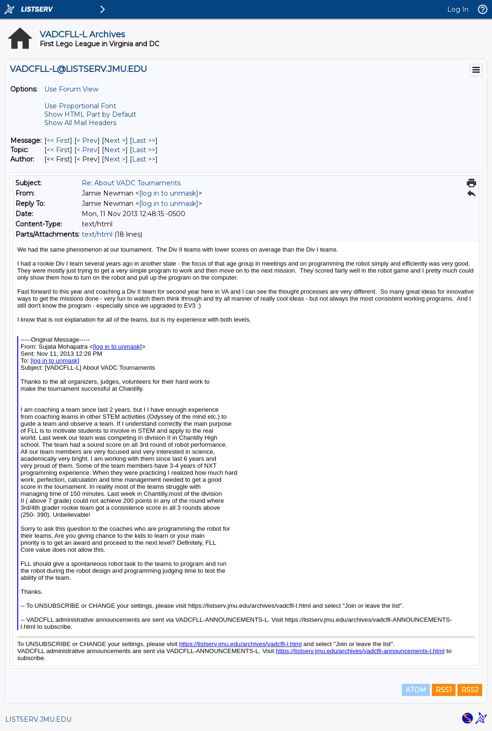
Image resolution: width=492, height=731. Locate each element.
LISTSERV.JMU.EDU (38, 719)
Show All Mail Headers (80, 123)
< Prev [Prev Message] (87, 140)
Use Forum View (71, 89)
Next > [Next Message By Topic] (115, 150)
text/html (97, 234)
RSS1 (444, 690)
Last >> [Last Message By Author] (143, 159)
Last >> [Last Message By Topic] (143, 150)
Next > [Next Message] (115, 140)
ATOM (416, 690)
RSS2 (469, 690)
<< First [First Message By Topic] (58, 150)
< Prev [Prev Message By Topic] (87, 150)
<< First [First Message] (58, 140)
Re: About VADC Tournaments (131, 183)
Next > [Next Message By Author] (115, 159)
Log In (458, 9)
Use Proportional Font (80, 106)
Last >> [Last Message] (143, 140)
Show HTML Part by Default (90, 114)
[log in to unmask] (168, 193)
